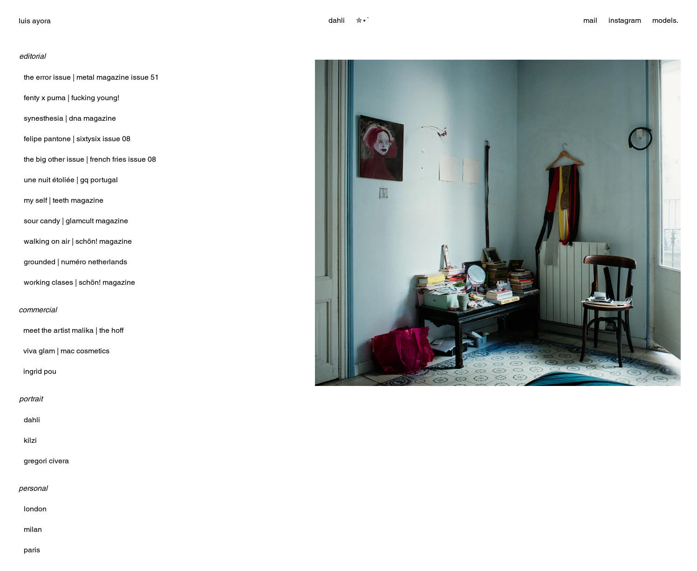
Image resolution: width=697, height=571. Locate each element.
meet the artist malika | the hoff (73, 330)
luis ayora (35, 20)
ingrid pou (39, 371)
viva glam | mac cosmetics (66, 350)
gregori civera (46, 460)
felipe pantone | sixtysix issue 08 (77, 138)
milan (33, 529)
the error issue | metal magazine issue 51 (91, 77)
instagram (624, 20)
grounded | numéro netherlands (75, 261)
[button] (362, 20)
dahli (32, 419)
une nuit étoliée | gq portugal (71, 179)
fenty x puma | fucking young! (71, 97)
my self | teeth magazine (63, 200)
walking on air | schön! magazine (78, 241)
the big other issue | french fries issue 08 (90, 159)
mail (590, 20)
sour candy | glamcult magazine (76, 220)
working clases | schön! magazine (79, 282)
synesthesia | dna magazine (70, 118)
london (35, 508)
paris (32, 549)
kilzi (30, 440)
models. (665, 20)
